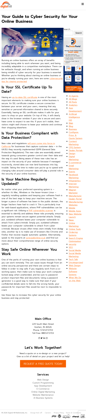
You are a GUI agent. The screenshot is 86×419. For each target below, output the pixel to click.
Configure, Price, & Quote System (75, 135)
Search (66, 29)
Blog (71, 126)
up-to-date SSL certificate (24, 97)
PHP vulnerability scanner (41, 210)
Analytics (73, 105)
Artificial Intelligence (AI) (74, 117)
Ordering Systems (73, 234)
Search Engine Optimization (76, 240)
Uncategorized (76, 262)
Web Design (75, 265)
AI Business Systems (43, 397)
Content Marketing (74, 143)
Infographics (75, 180)
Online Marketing (74, 225)
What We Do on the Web (75, 279)
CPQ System (75, 147)
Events (72, 171)
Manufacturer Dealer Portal (75, 197)
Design (72, 153)
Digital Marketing (74, 158)
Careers (48, 412)
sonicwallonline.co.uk (35, 237)
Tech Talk (73, 259)
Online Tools (75, 229)
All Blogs (73, 99)
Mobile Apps (75, 211)
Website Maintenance (43, 394)
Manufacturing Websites (76, 203)
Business (73, 129)
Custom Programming (43, 382)
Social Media (75, 250)
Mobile (72, 208)
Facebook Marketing (74, 176)
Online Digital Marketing (43, 391)
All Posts (73, 102)
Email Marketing (74, 167)
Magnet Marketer (73, 191)
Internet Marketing (74, 185)
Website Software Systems (73, 271)
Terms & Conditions (73, 412)
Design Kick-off (36, 412)
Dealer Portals (75, 150)
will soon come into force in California (28, 145)
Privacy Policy (59, 412)
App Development (75, 110)
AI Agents (73, 96)
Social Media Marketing (75, 255)
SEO (71, 247)
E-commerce (75, 162)
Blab (71, 123)
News (71, 220)
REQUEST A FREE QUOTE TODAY (43, 364)
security (72, 244)
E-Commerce (43, 388)
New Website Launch (75, 215)
